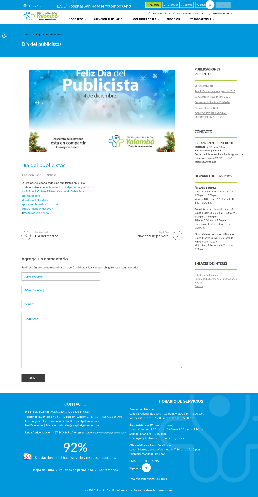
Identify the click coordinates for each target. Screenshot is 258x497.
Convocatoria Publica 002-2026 (212, 102)
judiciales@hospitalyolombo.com (78, 425)
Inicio (27, 34)
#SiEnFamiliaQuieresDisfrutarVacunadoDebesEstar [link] (53, 191)
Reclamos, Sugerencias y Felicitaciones (216, 278)
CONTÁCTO (75, 404)
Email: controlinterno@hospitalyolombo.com (102, 432)
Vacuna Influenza (204, 85)
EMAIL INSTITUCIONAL (144, 460)
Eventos (199, 286)
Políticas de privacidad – (78, 470)
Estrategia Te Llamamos (207, 275)
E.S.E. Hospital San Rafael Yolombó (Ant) (94, 6)
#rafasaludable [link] (31, 195)
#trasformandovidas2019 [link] (37, 208)
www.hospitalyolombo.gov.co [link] (70, 187)
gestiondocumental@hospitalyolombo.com (72, 421)
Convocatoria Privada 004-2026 (212, 96)
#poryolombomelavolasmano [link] (40, 204)
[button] (4, 35)
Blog (38, 34)
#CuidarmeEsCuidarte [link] (35, 200)
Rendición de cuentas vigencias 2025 (215, 91)
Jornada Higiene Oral (206, 107)
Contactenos (108, 470)
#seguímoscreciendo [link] (36, 212)
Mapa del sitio (44, 470)
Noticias (51, 174)
